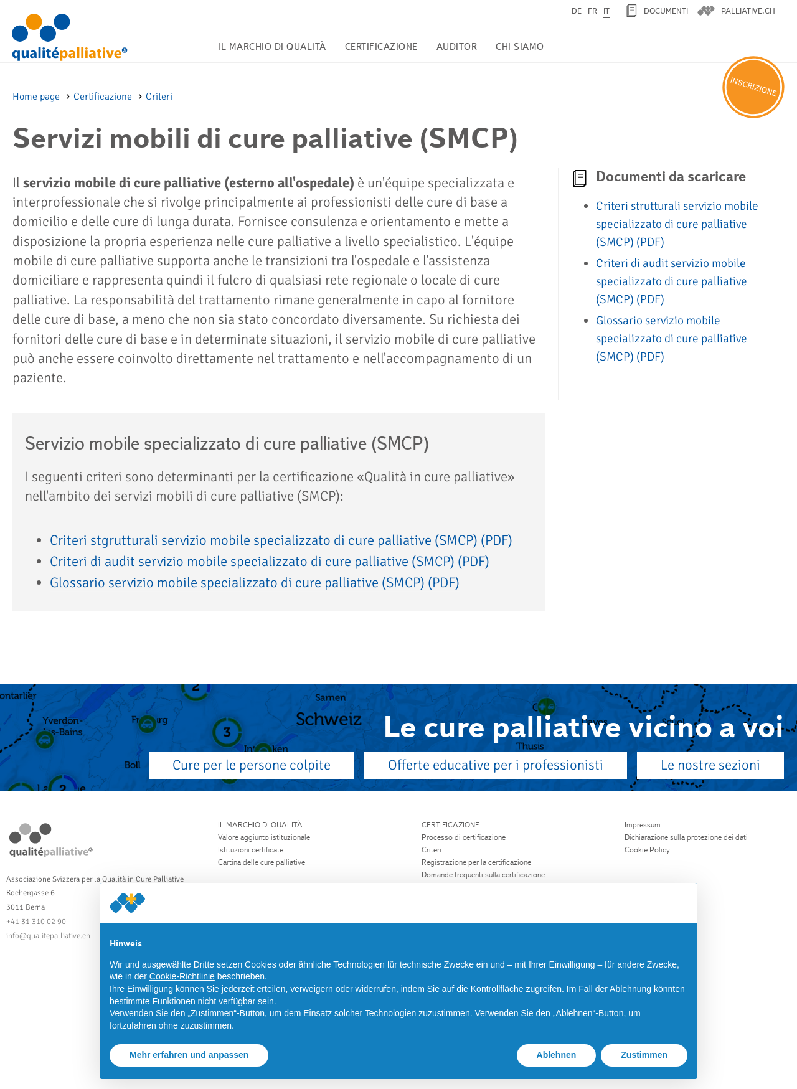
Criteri (159, 96)
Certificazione (381, 46)
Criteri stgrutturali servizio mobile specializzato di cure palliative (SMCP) (281, 540)
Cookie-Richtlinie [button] (182, 976)
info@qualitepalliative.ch (48, 936)
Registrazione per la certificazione (476, 862)
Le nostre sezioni (710, 765)
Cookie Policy (647, 849)
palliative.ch (748, 11)
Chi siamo (520, 46)
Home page (37, 96)
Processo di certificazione (464, 837)
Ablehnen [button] (557, 1055)
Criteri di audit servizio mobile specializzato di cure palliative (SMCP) (269, 561)
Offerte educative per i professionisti (495, 765)
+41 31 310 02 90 (36, 921)
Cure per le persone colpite (251, 765)
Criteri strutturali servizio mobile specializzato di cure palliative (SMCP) (677, 224)
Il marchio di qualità (272, 46)
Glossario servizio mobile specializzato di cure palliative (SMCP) (255, 583)
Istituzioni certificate (250, 849)
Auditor (457, 46)
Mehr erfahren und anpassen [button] (189, 1055)
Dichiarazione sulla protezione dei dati (686, 837)
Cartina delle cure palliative (261, 862)
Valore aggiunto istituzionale (264, 837)
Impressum (643, 824)
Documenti (666, 11)
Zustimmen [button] (644, 1055)
